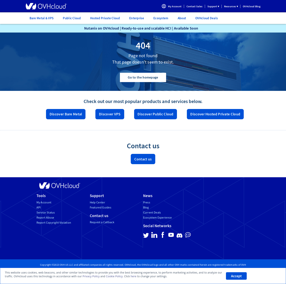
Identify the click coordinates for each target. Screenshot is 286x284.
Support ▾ (213, 6)
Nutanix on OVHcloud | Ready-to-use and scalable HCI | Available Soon (141, 28)
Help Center (97, 202)
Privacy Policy (91, 276)
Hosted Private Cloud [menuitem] (105, 18)
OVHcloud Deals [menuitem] (206, 18)
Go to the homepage (143, 77)
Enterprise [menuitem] (136, 18)
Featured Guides (100, 207)
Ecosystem (160, 18)
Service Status (45, 212)
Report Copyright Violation (53, 222)
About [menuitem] (182, 18)
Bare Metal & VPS (42, 18)
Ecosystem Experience (157, 217)
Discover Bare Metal (66, 114)
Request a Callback (102, 222)
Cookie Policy (114, 276)
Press (146, 202)
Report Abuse (45, 217)
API (38, 207)
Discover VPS (110, 114)
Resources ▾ (231, 6)
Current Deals (152, 212)
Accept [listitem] (236, 276)
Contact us (143, 159)
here (133, 276)
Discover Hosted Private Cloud (215, 114)
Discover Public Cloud (155, 114)
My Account (174, 6)
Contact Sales (194, 6)
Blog (146, 207)
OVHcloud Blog (251, 6)
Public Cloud (72, 18)
